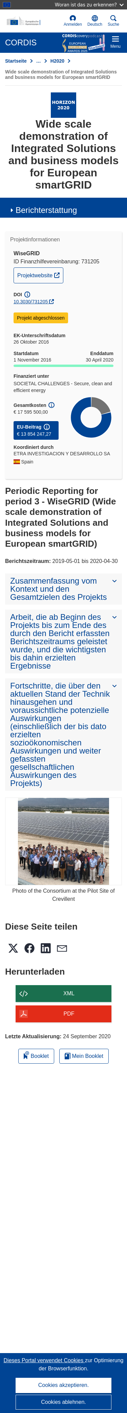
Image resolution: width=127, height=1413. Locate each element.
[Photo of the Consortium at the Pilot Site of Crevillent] (63, 841)
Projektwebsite (40, 274)
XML (69, 993)
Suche (113, 21)
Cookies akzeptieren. (63, 1385)
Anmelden (73, 21)
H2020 (57, 61)
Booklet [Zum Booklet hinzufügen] (36, 1055)
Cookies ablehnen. (63, 1402)
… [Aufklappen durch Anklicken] (38, 61)
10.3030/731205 (31, 301)
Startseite (16, 61)
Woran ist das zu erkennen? (89, 4)
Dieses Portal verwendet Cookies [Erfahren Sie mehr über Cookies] (44, 1360)
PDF (69, 1014)
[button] (95, 21)
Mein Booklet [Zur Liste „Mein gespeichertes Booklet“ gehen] (84, 1056)
